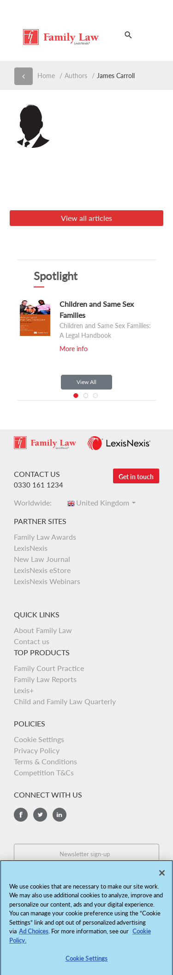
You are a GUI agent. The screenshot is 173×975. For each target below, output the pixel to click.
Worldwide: (35, 502)
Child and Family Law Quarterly (65, 701)
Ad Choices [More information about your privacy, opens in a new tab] (33, 935)
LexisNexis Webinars (47, 581)
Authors (76, 75)
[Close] (162, 876)
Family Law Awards (45, 536)
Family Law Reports (45, 679)
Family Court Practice (49, 668)
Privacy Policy (37, 750)
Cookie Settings (39, 739)
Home (46, 75)
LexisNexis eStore (42, 570)
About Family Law (43, 630)
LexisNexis (31, 547)
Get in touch (136, 477)
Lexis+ (24, 690)
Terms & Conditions (45, 761)
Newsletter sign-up (85, 854)
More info (74, 349)
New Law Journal (42, 559)
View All (86, 381)
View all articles (86, 217)
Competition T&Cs (44, 772)
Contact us (31, 641)
